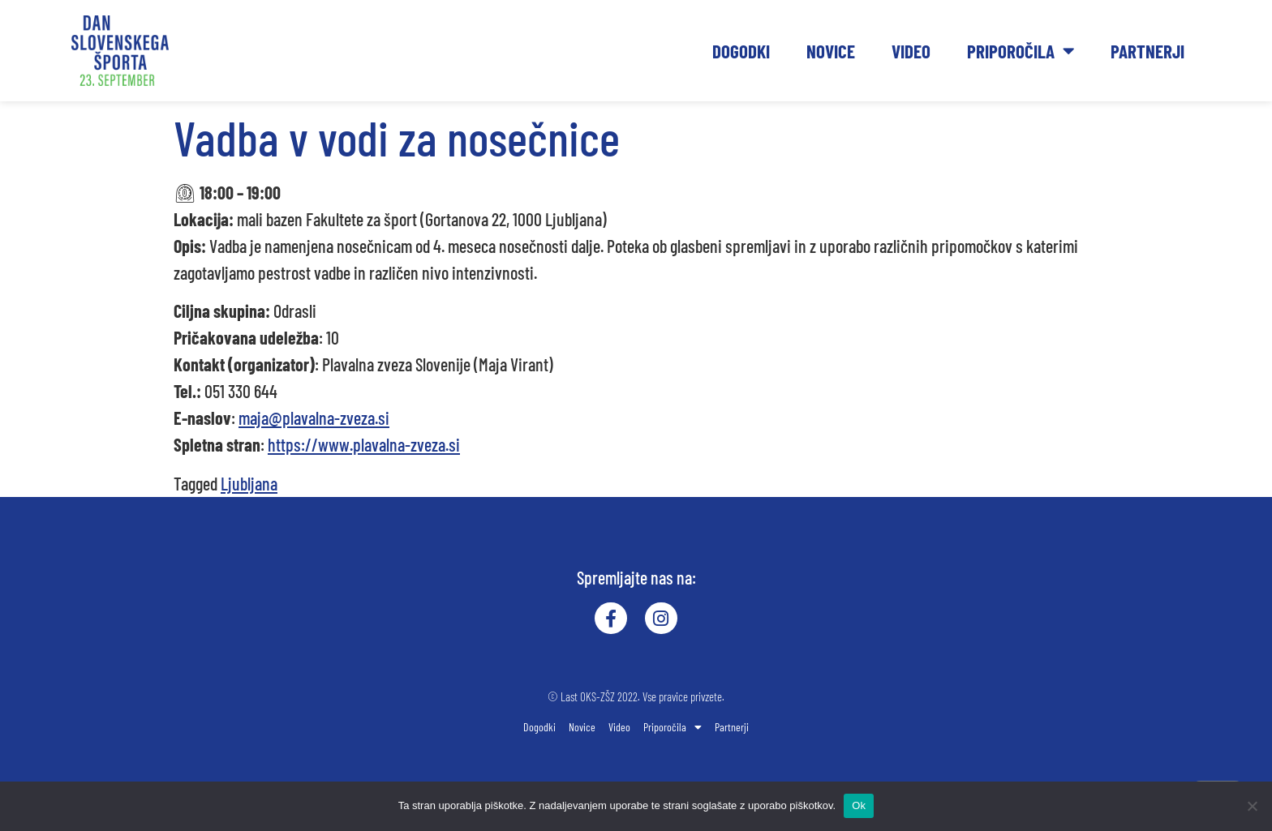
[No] (1252, 806)
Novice (830, 51)
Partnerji (1147, 51)
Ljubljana (249, 483)
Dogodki (741, 51)
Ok (859, 805)
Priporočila (1020, 50)
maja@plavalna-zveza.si (313, 417)
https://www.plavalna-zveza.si (364, 444)
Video (911, 51)
